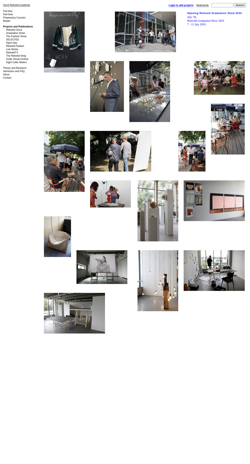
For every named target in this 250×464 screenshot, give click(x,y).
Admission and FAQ (14, 71)
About (6, 74)
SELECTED (12, 39)
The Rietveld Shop (16, 55)
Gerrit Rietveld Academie (16, 5)
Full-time (7, 11)
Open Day (11, 42)
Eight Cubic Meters (16, 62)
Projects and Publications (18, 26)
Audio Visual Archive (17, 59)
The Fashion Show (16, 36)
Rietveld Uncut (14, 29)
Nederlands (202, 5)
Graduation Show (15, 33)
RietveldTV (12, 52)
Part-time (8, 14)
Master (7, 20)
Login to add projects (181, 5)
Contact (7, 77)
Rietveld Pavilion (15, 46)
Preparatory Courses (14, 17)
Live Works (12, 49)
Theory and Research (14, 68)
